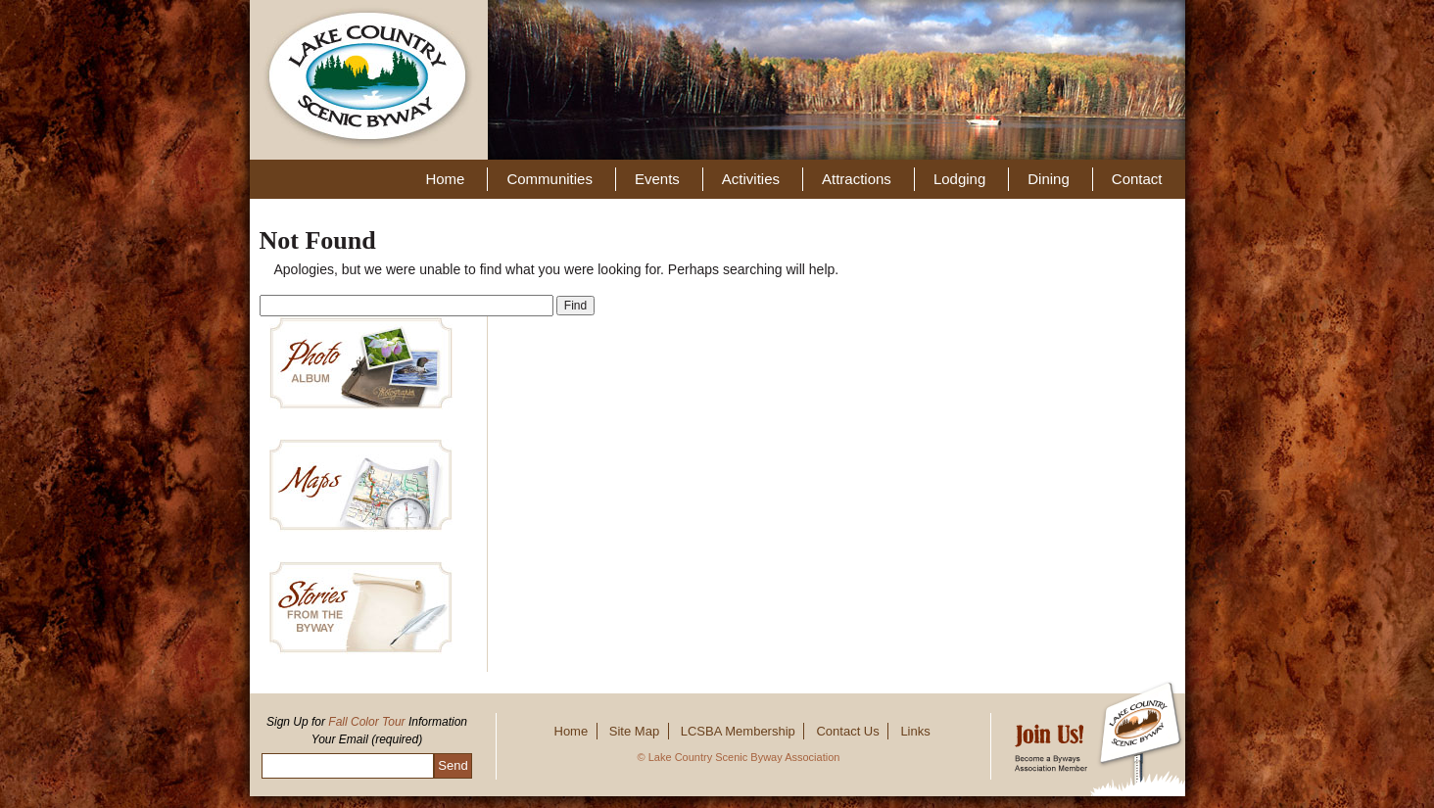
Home (444, 178)
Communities (549, 178)
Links (915, 731)
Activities (751, 178)
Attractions (856, 178)
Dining (1049, 178)
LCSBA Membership (738, 731)
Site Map (634, 731)
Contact (1137, 178)
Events (657, 178)
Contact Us (847, 731)
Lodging (959, 178)
